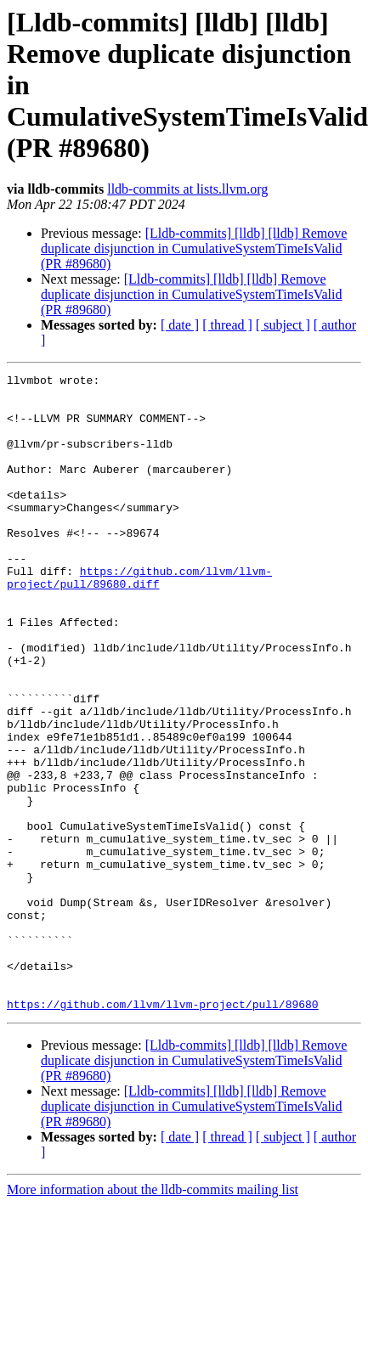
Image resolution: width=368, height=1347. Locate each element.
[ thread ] (227, 325)
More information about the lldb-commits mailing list (152, 1317)
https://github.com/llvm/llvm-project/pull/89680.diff (139, 619)
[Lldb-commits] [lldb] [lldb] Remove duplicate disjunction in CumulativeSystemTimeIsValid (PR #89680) (194, 248)
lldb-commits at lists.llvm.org (187, 189)
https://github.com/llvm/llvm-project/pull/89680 (163, 1131)
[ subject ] (283, 325)
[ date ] (180, 325)
